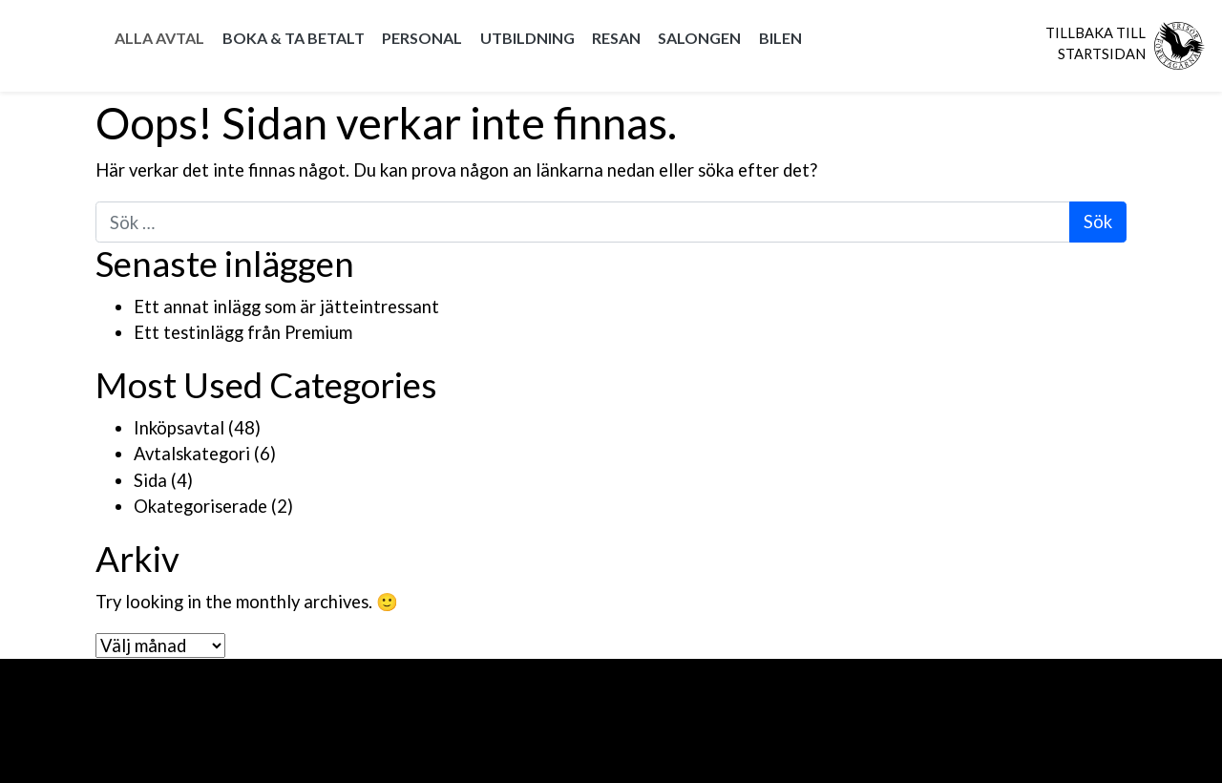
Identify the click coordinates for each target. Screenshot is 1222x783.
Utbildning (527, 38)
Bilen (780, 38)
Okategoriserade (200, 506)
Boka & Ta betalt (293, 38)
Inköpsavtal (179, 427)
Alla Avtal (159, 38)
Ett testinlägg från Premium (243, 332)
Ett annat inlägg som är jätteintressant (286, 306)
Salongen (699, 38)
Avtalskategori (192, 453)
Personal (422, 38)
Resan (616, 38)
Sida (150, 480)
